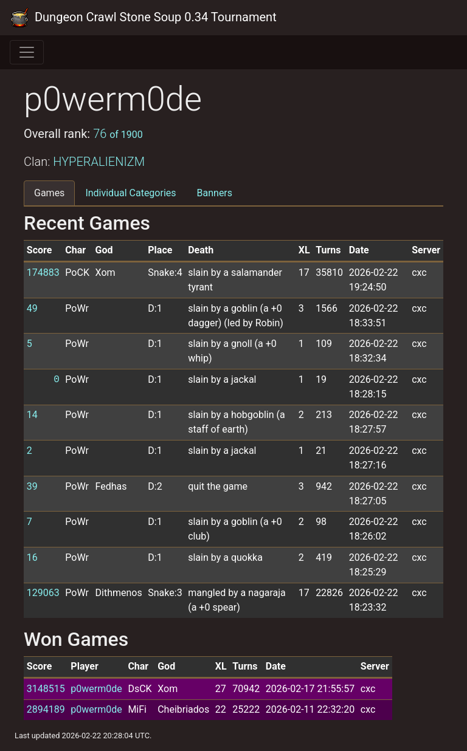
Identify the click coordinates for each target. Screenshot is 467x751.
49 (32, 308)
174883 (43, 272)
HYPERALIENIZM (99, 161)
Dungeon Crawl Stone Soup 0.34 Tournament (143, 17)
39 (32, 486)
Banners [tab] (215, 193)
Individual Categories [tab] (130, 193)
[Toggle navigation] (27, 52)
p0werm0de (96, 688)
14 (32, 414)
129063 (43, 592)
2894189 (46, 709)
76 (118, 133)
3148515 (46, 688)
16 (32, 557)
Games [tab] (49, 193)
